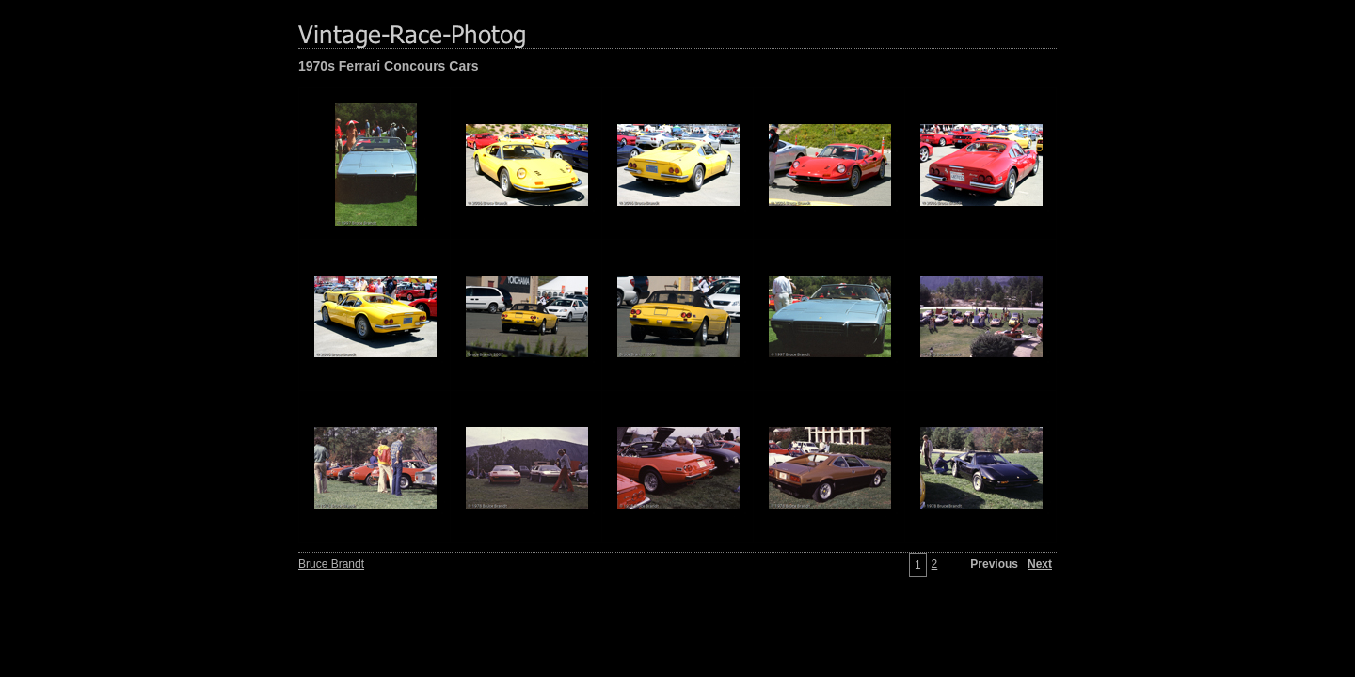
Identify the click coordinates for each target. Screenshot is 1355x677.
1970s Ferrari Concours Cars (388, 65)
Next (1040, 564)
